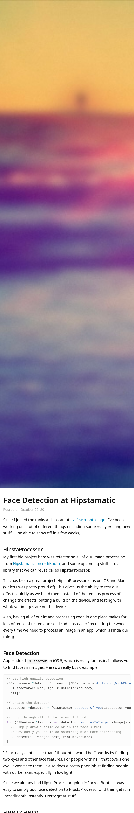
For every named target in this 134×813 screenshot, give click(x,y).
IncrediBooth (48, 563)
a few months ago (89, 520)
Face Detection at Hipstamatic (59, 500)
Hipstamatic (24, 563)
